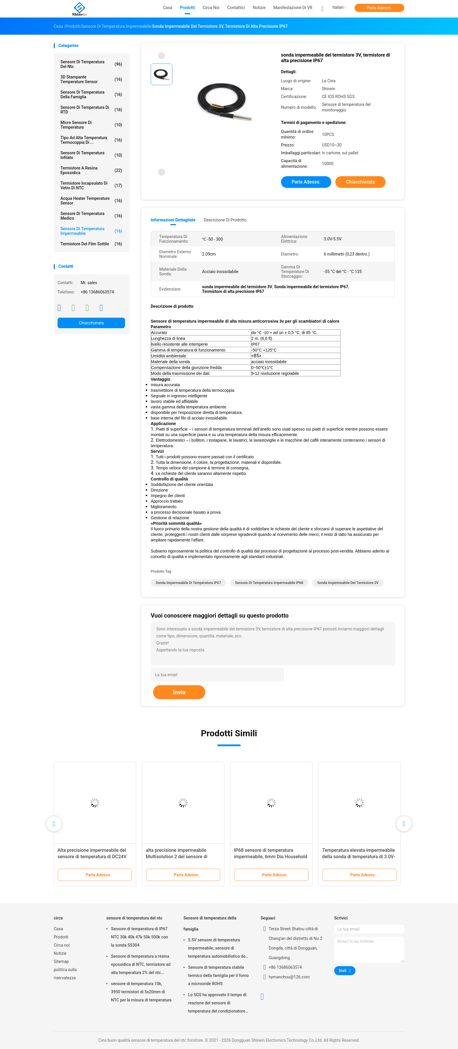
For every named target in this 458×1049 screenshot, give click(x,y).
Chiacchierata (91, 323)
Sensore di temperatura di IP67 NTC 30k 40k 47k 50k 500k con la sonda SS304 (139, 936)
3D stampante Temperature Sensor (91, 79)
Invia (179, 692)
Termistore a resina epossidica (91, 170)
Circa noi (62, 945)
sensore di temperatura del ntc (91, 64)
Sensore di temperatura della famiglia (91, 94)
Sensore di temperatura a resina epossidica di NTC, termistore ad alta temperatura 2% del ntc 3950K (141, 965)
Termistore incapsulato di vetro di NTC (91, 185)
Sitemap (61, 961)
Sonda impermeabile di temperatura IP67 (188, 583)
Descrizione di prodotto (225, 220)
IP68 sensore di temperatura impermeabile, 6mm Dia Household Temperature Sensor (270, 856)
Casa (58, 928)
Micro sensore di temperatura (91, 125)
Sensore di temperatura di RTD (91, 109)
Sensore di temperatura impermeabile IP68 (269, 583)
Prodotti (61, 937)
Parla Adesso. (379, 8)
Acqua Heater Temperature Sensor (91, 200)
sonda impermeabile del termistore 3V (348, 583)
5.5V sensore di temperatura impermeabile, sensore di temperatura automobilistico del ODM (217, 949)
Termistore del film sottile (91, 244)
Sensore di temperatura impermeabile (91, 231)
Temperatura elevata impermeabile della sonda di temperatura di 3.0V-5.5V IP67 (358, 856)
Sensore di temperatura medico (91, 216)
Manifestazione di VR (292, 7)
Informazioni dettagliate (173, 220)
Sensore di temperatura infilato (91, 155)
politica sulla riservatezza (65, 973)
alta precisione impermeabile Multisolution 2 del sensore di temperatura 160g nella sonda (177, 856)
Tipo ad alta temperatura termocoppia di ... (91, 140)
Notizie (60, 953)
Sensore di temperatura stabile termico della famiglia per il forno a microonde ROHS (218, 975)
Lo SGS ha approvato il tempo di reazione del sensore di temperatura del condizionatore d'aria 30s (217, 1003)
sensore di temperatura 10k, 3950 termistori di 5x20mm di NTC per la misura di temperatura (141, 991)
